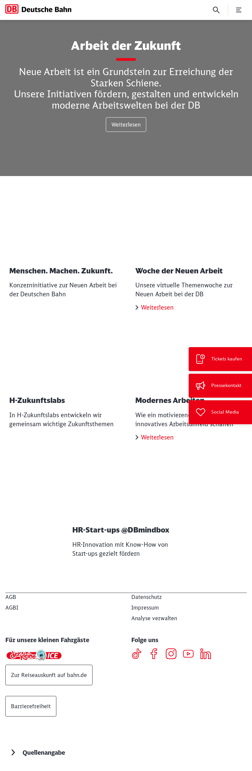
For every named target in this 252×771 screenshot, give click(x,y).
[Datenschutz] (146, 597)
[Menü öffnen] (239, 10)
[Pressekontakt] (220, 386)
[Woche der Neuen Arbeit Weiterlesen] (189, 256)
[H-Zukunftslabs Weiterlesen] (63, 381)
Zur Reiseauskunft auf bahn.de (49, 675)
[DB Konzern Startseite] (38, 9)
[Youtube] (191, 654)
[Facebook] (156, 654)
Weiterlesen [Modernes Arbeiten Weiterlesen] (157, 437)
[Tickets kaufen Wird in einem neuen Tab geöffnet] (220, 359)
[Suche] (216, 10)
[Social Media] (220, 412)
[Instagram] (173, 654)
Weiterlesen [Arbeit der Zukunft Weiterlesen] (126, 124)
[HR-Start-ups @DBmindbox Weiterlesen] (126, 510)
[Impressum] (145, 607)
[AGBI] (11, 607)
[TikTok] (139, 654)
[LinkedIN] (208, 654)
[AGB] (10, 597)
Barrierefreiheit (31, 706)
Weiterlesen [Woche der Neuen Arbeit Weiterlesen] (157, 307)
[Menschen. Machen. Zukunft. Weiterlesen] (63, 251)
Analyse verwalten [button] (154, 618)
